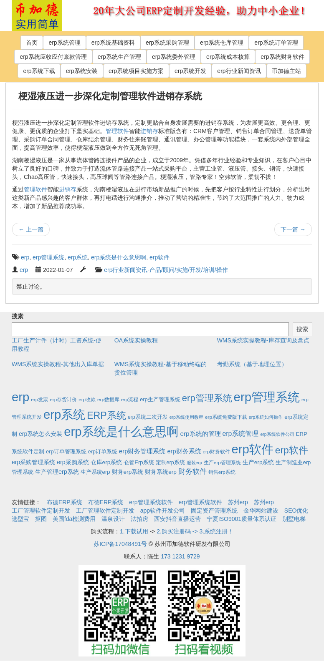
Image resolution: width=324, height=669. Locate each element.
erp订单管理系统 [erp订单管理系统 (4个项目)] (66, 451)
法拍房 (139, 519)
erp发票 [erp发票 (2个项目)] (39, 399)
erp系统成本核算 (228, 56)
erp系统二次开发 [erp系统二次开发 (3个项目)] (148, 417)
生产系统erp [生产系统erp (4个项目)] (95, 472)
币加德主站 (286, 71)
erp (25, 257)
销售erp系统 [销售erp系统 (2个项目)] (221, 472)
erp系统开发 (190, 71)
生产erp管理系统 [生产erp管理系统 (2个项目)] (222, 462)
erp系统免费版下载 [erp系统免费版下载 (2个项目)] (226, 417)
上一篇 (30, 229)
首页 (32, 42)
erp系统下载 (39, 71)
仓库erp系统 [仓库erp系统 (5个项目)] (106, 462)
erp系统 (78, 257)
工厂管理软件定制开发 (41, 510)
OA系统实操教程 (136, 340)
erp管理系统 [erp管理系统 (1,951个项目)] (267, 397)
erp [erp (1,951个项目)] (20, 397)
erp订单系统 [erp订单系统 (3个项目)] (102, 452)
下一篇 (293, 229)
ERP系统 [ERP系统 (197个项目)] (106, 415)
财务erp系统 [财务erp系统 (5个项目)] (128, 472)
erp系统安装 (82, 71)
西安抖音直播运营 (177, 519)
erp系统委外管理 (173, 56)
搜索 (17, 316)
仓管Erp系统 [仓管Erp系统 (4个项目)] (139, 462)
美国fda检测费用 (74, 519)
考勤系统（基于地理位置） (252, 364)
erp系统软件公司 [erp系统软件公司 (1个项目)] (277, 434)
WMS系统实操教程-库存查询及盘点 (263, 340)
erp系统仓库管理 (221, 42)
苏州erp (238, 502)
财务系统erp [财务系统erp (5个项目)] (161, 472)
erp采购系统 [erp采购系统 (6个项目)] (73, 462)
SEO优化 (296, 510)
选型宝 (20, 519)
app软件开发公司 (162, 510)
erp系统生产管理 (119, 56)
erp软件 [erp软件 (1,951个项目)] (252, 449)
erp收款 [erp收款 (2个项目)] (87, 399)
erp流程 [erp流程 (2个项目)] (129, 399)
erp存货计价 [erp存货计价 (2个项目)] (63, 399)
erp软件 (159, 257)
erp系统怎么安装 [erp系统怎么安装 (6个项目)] (40, 433)
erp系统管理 (64, 42)
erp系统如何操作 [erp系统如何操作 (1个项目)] (266, 417)
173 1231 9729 (180, 556)
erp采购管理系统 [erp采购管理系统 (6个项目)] (33, 462)
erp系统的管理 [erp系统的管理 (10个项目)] (200, 433)
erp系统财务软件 (282, 56)
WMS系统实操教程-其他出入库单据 (58, 364)
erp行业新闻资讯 (239, 71)
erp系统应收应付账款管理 (53, 56)
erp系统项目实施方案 (136, 71)
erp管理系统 (48, 257)
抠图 (41, 519)
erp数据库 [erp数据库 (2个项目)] (108, 399)
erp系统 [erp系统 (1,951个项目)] (64, 414)
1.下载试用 (134, 531)
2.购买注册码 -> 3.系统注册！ (195, 531)
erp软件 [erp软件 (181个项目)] (291, 450)
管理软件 (117, 131)
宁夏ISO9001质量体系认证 (241, 519)
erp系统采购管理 (167, 42)
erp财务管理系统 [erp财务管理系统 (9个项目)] (142, 451)
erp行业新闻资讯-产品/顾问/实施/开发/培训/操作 (166, 270)
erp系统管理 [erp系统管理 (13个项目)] (240, 433)
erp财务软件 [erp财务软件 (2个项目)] (216, 451)
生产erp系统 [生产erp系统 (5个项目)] (258, 462)
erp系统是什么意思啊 (118, 257)
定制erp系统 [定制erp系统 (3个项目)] (170, 462)
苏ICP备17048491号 (120, 544)
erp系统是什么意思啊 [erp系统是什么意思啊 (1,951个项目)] (121, 431)
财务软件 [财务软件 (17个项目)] (192, 471)
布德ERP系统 (64, 502)
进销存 (149, 131)
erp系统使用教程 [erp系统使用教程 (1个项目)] (186, 417)
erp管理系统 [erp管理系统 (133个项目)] (207, 398)
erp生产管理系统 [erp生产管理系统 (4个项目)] (160, 399)
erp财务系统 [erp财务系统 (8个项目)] (184, 451)
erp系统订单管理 (276, 42)
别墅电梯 (294, 519)
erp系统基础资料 (113, 42)
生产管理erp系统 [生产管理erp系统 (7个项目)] (57, 471)
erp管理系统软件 (150, 502)
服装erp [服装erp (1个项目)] (194, 462)
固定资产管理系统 (214, 510)
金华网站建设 (260, 510)
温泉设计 (113, 519)
